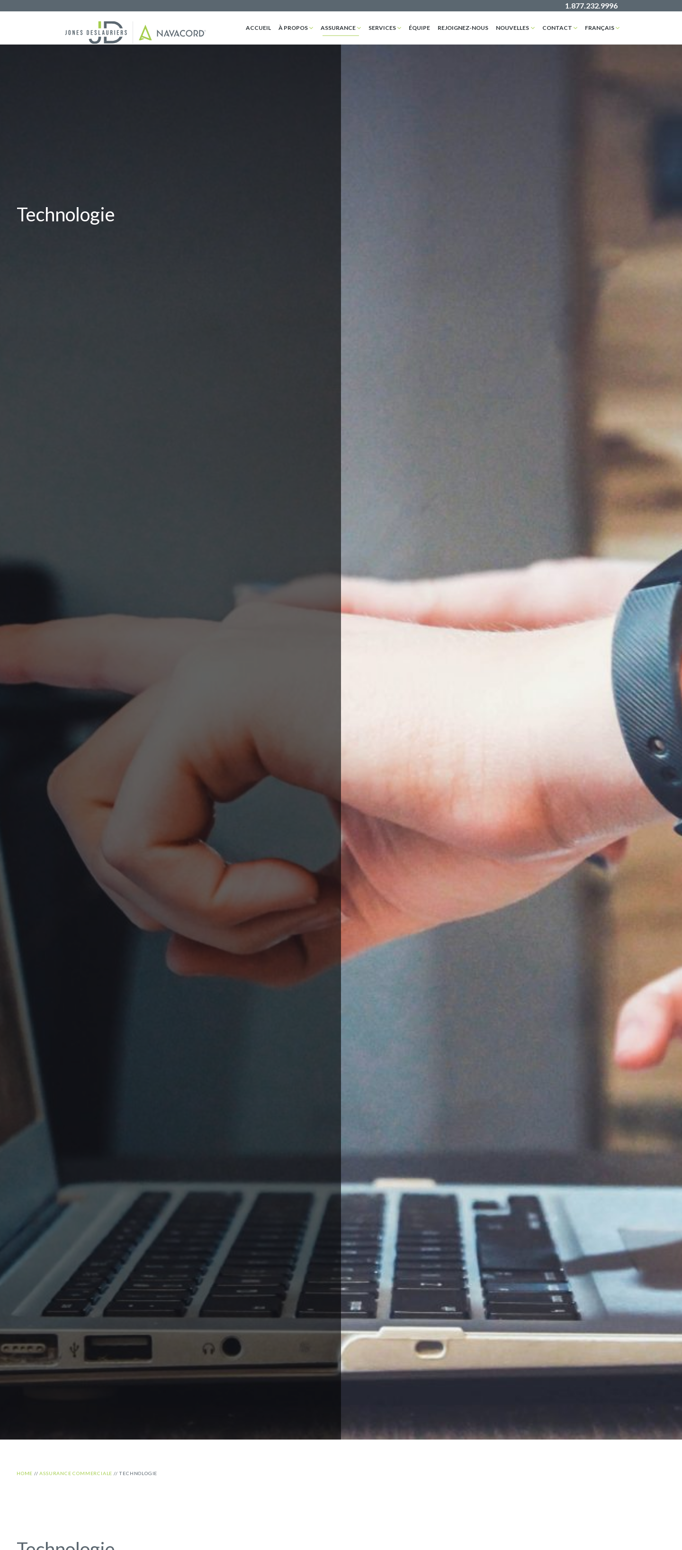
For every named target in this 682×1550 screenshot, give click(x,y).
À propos (293, 27)
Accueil (258, 27)
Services (382, 27)
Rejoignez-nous (463, 27)
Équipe (419, 27)
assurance (338, 27)
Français (599, 27)
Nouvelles (512, 27)
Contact (557, 27)
